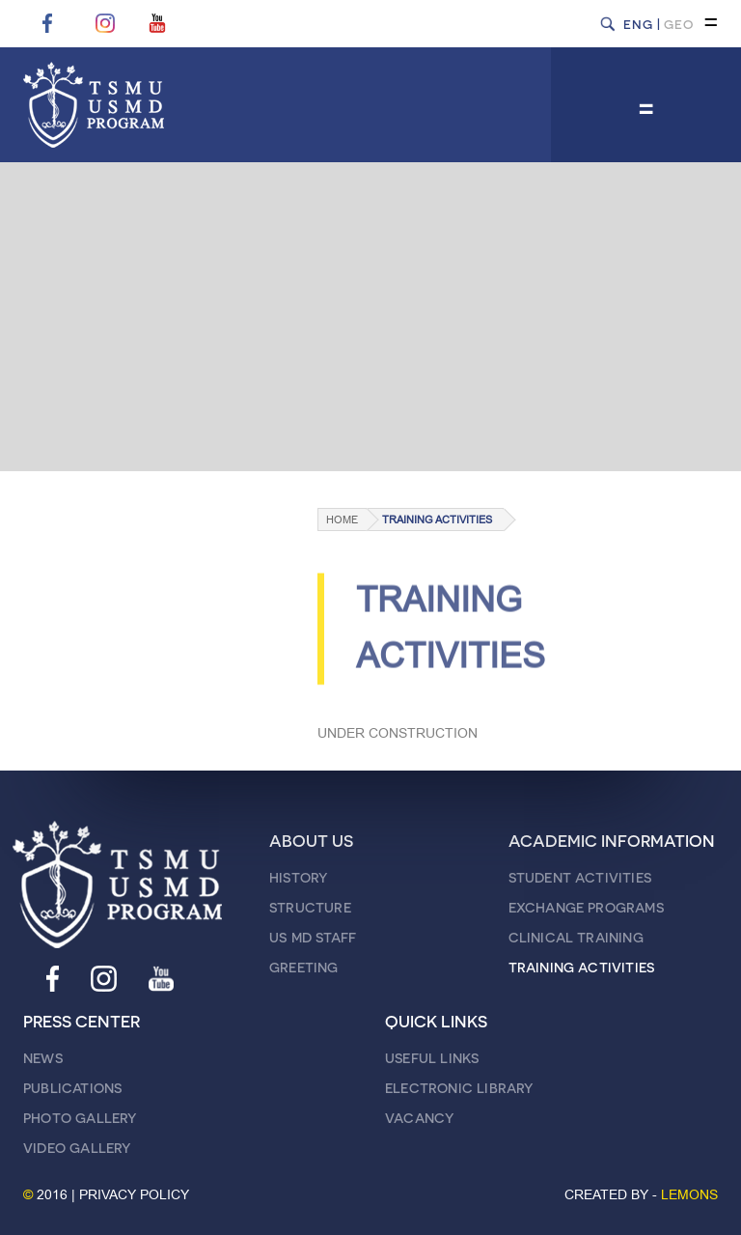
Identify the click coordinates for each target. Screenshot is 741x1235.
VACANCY (419, 1117)
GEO (679, 23)
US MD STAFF (312, 937)
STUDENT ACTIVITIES (580, 877)
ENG (638, 23)
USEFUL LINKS (432, 1058)
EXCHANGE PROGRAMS (586, 907)
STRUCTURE (310, 907)
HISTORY (298, 877)
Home (342, 520)
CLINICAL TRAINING (576, 937)
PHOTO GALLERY (80, 1117)
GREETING (304, 967)
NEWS (43, 1058)
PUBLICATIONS (72, 1088)
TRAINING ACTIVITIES (437, 520)
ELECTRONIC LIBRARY (459, 1088)
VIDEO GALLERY (77, 1147)
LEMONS (689, 1195)
